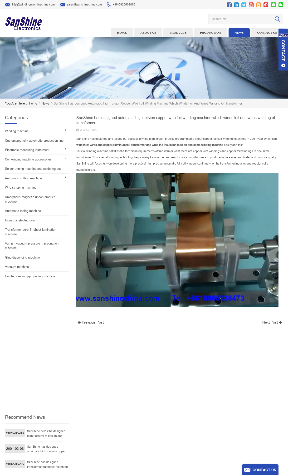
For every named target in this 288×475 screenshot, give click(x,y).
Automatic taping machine (23, 211)
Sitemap (172, 432)
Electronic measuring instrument (27, 150)
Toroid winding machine (111, 388)
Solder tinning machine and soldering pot (33, 168)
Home (122, 32)
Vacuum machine (17, 267)
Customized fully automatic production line (34, 140)
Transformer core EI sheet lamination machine (30, 232)
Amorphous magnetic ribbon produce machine (30, 199)
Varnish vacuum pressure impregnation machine (32, 246)
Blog (170, 425)
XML (170, 440)
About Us (173, 403)
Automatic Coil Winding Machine (117, 425)
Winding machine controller (114, 410)
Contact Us (174, 418)
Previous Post (90, 322)
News (239, 32)
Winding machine (17, 131)
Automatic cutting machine (23, 178)
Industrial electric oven (20, 220)
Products (178, 32)
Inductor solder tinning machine (117, 432)
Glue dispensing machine (22, 257)
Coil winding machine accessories (28, 159)
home (33, 103)
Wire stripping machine (20, 187)
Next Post (272, 322)
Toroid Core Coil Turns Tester (115, 418)
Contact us (267, 32)
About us (148, 32)
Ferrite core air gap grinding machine (30, 276)
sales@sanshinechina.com (81, 5)
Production (210, 32)
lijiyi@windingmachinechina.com (30, 5)
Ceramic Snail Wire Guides (113, 403)
